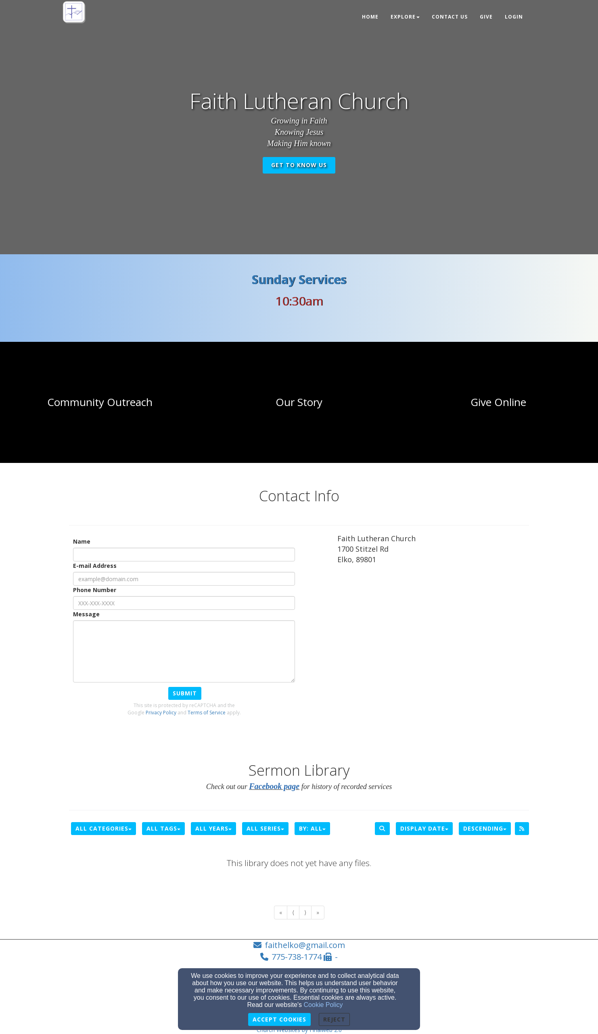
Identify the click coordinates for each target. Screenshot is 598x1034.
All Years (213, 828)
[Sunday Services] (299, 282)
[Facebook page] (274, 787)
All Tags (163, 828)
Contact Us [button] (450, 16)
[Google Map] (433, 630)
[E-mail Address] (184, 579)
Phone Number (94, 590)
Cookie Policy (323, 1004)
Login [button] (514, 16)
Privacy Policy (161, 712)
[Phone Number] (184, 603)
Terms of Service (207, 712)
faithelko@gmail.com (305, 945)
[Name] (184, 554)
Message (86, 614)
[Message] (184, 651)
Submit (185, 693)
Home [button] (370, 16)
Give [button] (486, 16)
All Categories (103, 828)
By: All (312, 828)
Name (81, 541)
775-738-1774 (297, 956)
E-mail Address (95, 565)
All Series (265, 828)
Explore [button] (405, 16)
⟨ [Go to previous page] (293, 912)
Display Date (424, 828)
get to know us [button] (299, 165)
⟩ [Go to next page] (305, 912)
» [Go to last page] (317, 912)
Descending (484, 828)
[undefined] (99, 402)
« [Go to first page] (280, 912)
